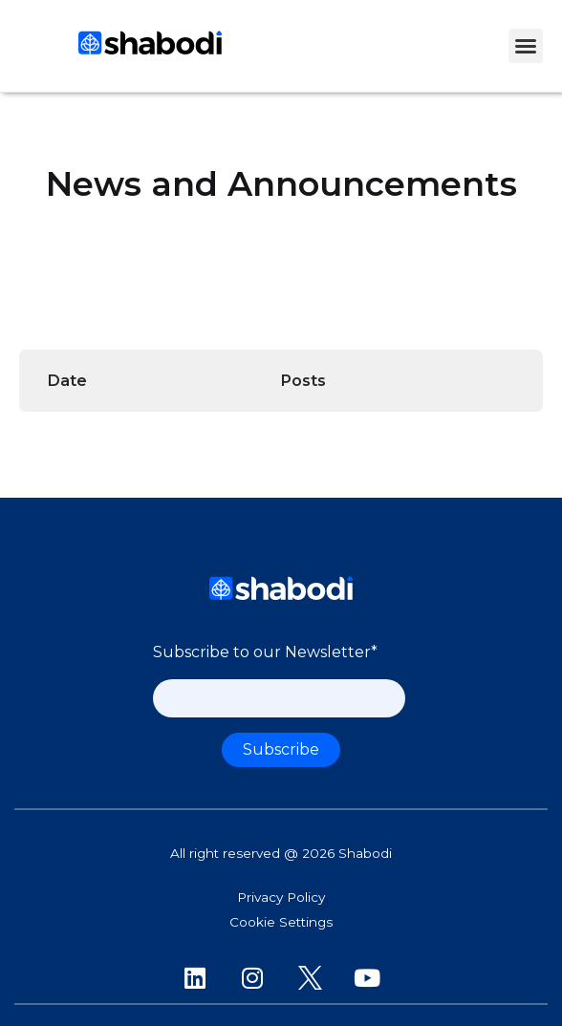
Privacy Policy (281, 897)
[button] (525, 46)
